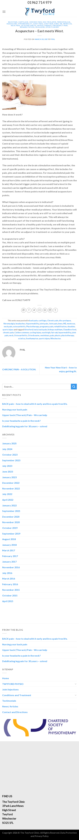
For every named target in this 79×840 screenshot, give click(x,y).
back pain (12, 22)
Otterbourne (34, 335)
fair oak (54, 332)
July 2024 (7, 449)
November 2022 (11, 488)
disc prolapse (49, 22)
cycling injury (35, 332)
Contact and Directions (15, 712)
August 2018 (9, 539)
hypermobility (64, 332)
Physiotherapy (44, 25)
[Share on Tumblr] (55, 310)
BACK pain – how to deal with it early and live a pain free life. (35, 403)
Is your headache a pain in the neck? (21, 420)
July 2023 (7, 465)
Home (5, 678)
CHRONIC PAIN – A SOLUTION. (19, 369)
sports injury (52, 27)
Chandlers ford (69, 329)
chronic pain (8, 332)
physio (57, 335)
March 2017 (8, 550)
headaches (12, 24)
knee (56, 24)
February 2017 (10, 556)
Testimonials (9, 700)
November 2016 (11, 567)
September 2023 (11, 460)
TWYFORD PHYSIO (12, 684)
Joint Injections (10, 689)
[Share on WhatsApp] (23, 310)
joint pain (38, 24)
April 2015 (7, 601)
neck (11, 335)
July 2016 (7, 573)
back (35, 329)
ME (61, 24)
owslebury (44, 335)
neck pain (15, 25)
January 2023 (9, 477)
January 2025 (9, 443)
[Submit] (74, 386)
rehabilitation (27, 27)
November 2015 (11, 589)
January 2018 (9, 544)
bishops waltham (55, 329)
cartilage (23, 22)
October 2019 (9, 527)
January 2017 (9, 561)
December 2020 (10, 516)
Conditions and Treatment (16, 695)
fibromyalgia (63, 22)
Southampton (32, 338)
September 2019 (11, 533)
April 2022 (7, 499)
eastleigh (46, 332)
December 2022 (10, 482)
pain (52, 335)
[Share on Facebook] (28, 310)
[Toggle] (75, 684)
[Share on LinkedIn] (50, 310)
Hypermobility (25, 24)
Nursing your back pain (14, 409)
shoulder (40, 27)
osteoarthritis (28, 25)
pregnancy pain (60, 25)
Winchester (55, 338)
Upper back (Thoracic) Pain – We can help (24, 415)
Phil (53, 39)
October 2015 (9, 595)
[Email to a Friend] (39, 310)
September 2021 (11, 511)
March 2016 (8, 578)
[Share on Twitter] (34, 310)
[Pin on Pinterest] (44, 310)
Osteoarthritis (20, 335)
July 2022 (7, 494)
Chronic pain (35, 22)
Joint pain (48, 24)
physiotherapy (67, 335)
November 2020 (11, 522)
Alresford (28, 329)
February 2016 (10, 584)
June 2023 (7, 471)
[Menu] (4, 11)
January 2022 (9, 505)
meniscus (67, 24)
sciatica (21, 338)
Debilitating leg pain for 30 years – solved (24, 426)
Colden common (21, 332)
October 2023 (9, 454)
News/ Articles (10, 706)
